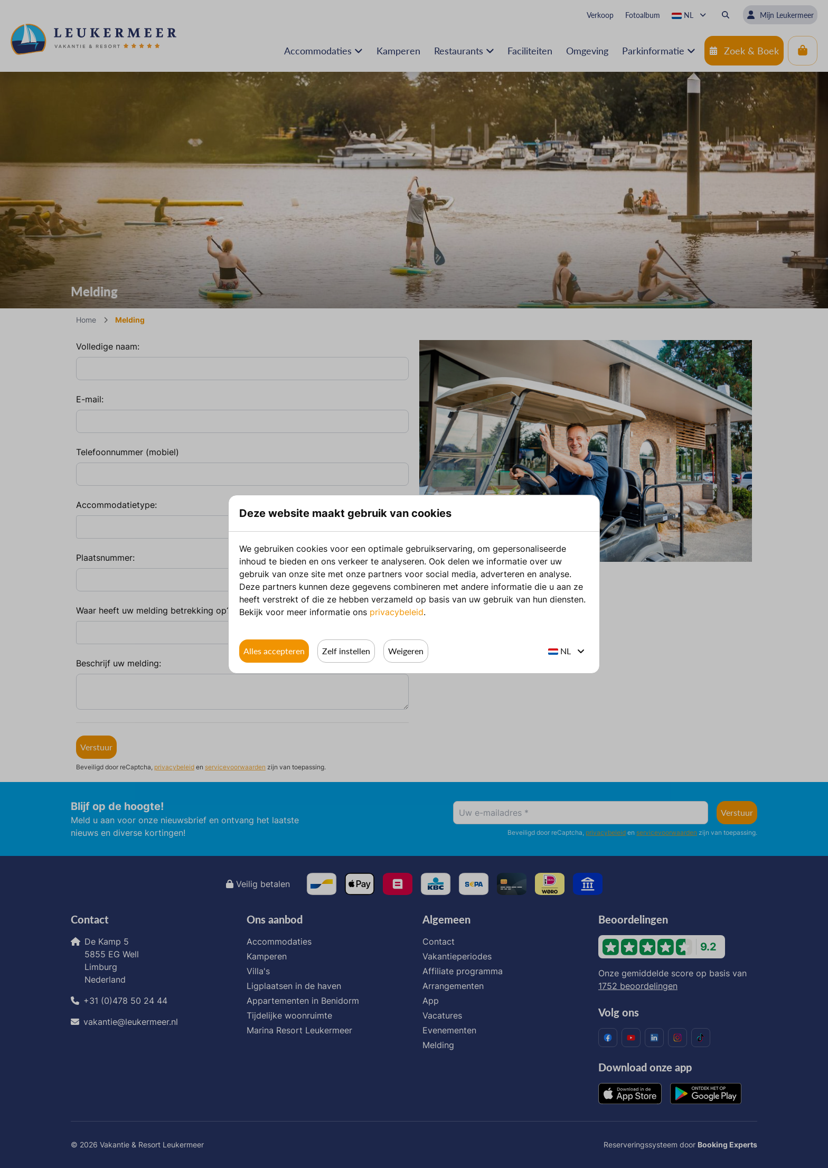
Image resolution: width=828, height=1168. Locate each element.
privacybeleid (397, 612)
